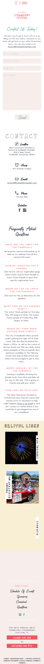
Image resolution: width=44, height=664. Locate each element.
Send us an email (25, 403)
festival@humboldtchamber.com (22, 183)
